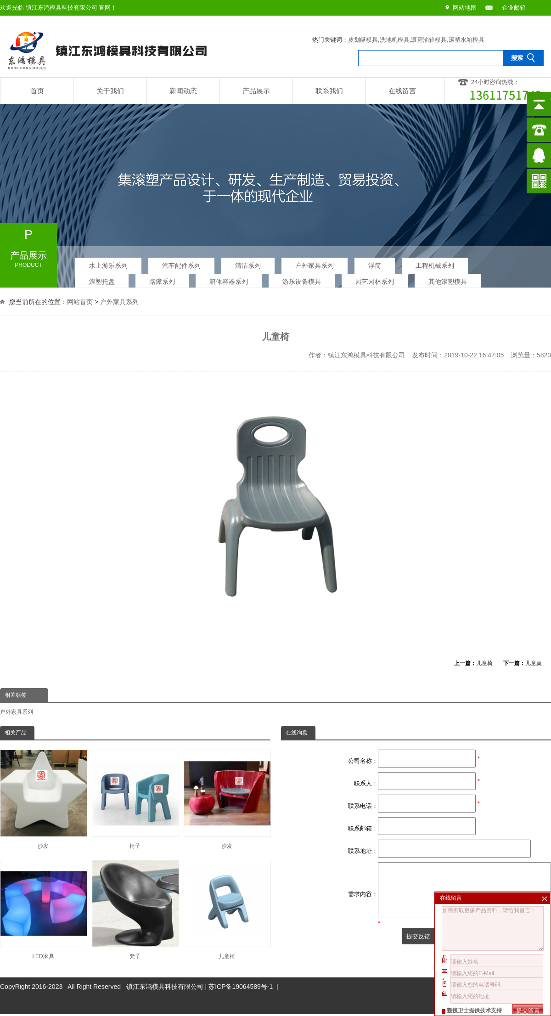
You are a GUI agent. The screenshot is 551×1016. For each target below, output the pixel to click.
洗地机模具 (395, 39)
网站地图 (465, 7)
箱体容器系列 (228, 279)
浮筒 (374, 263)
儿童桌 (533, 663)
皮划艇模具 (363, 39)
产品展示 (256, 91)
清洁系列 (248, 263)
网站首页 (80, 301)
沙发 (43, 799)
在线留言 (402, 91)
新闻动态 (183, 91)
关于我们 (110, 91)
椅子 (135, 799)
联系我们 (329, 91)
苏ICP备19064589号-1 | (243, 967)
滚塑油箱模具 (429, 39)
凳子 (135, 910)
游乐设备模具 (301, 279)
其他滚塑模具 (447, 279)
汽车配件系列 (181, 263)
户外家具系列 (314, 263)
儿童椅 (484, 663)
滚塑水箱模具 (466, 39)
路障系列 (162, 279)
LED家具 (43, 910)
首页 (37, 91)
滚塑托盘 (102, 279)
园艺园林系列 (374, 279)
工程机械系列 (435, 263)
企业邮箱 (514, 7)
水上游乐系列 (108, 263)
